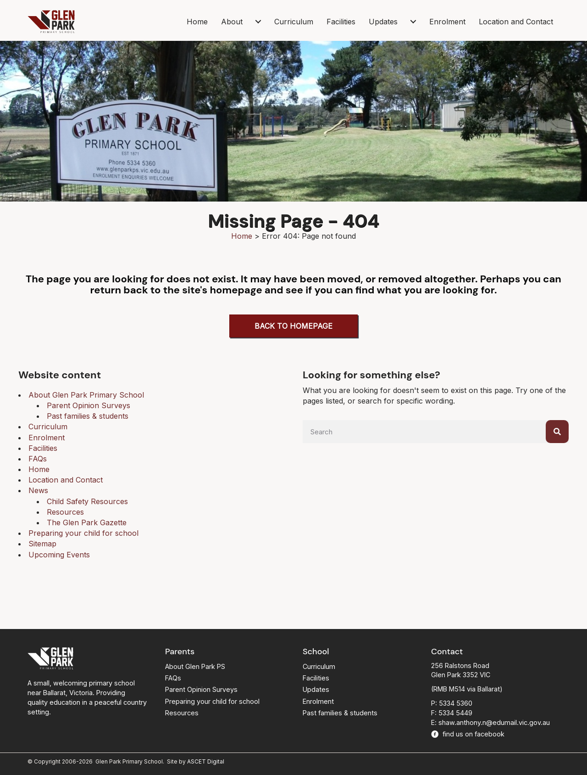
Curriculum (293, 21)
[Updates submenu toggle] (413, 21)
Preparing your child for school (83, 533)
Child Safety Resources (87, 501)
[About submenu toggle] (258, 21)
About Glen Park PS (195, 666)
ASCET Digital (205, 761)
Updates (383, 21)
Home (197, 21)
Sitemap (42, 543)
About (232, 21)
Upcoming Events (59, 554)
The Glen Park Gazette (87, 522)
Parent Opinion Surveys (88, 405)
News (38, 490)
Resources (65, 512)
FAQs (37, 458)
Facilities (341, 21)
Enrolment (447, 21)
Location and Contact (516, 21)
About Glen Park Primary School (86, 394)
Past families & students (87, 416)
